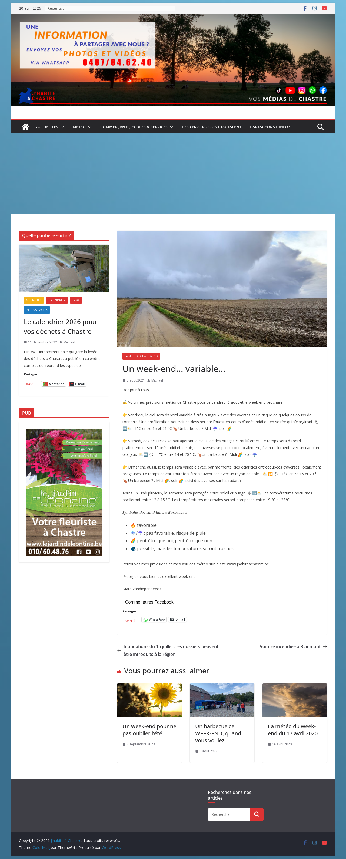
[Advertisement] (173, 174)
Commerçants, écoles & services (134, 126)
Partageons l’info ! (270, 126)
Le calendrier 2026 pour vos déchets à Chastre (60, 326)
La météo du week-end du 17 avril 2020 (293, 730)
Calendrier (56, 300)
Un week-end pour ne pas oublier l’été (149, 730)
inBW (75, 300)
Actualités (47, 126)
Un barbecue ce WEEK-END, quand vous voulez (218, 733)
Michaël (157, 380)
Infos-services (37, 310)
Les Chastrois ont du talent (211, 126)
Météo (79, 126)
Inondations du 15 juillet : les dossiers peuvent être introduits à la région (167, 650)
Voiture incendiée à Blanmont (293, 646)
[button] (61, 127)
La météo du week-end (141, 356)
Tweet (128, 620)
